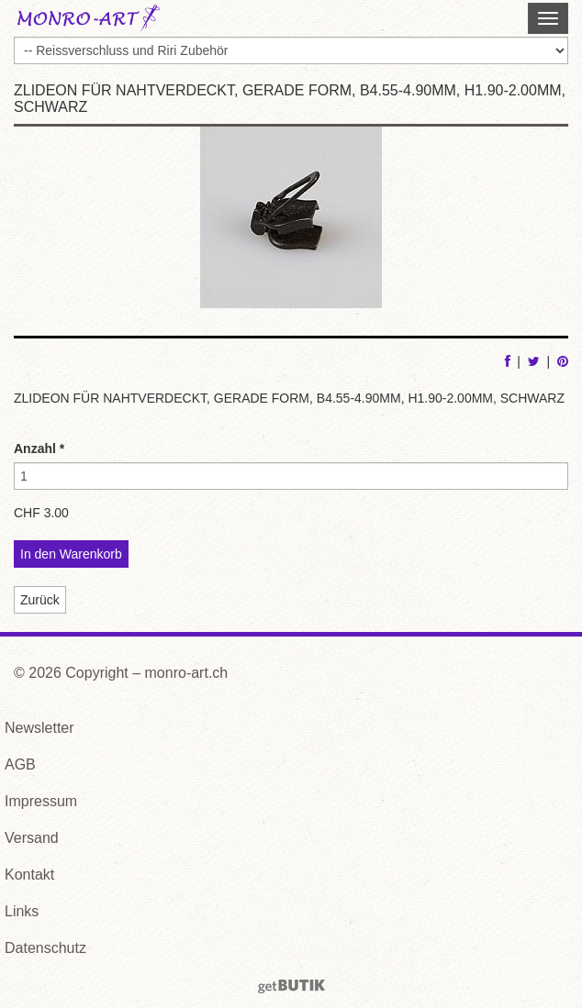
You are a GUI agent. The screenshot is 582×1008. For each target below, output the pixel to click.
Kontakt (29, 874)
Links (22, 911)
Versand (32, 838)
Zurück (40, 600)
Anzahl (39, 448)
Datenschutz (45, 948)
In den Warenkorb (71, 554)
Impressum (41, 801)
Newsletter (39, 728)
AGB (20, 764)
